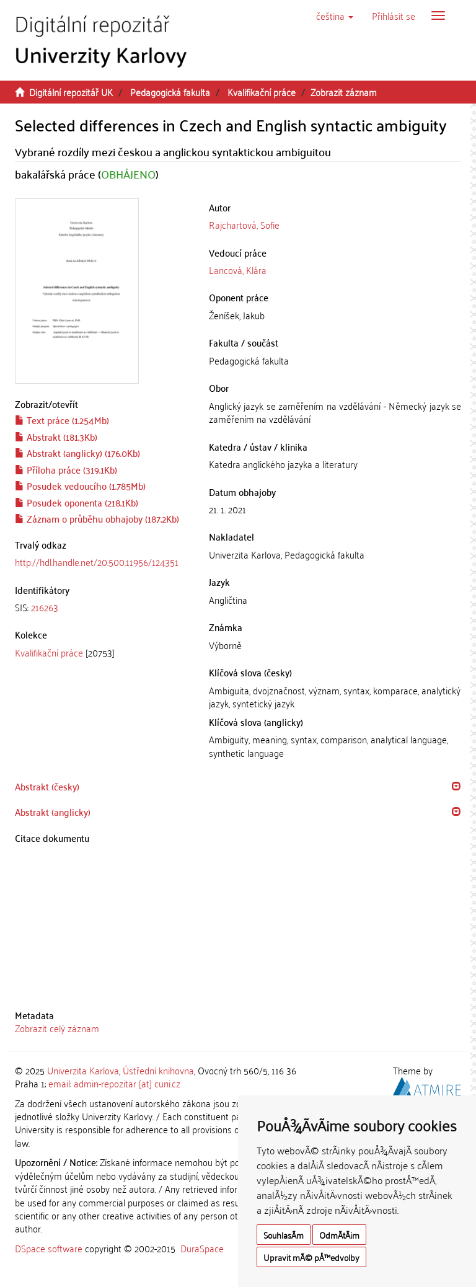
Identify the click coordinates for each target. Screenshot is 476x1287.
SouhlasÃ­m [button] (283, 1234)
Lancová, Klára (238, 269)
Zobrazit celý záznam (57, 1028)
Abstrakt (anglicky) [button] (52, 811)
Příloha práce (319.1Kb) (66, 469)
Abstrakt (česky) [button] (47, 786)
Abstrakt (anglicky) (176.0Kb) (77, 452)
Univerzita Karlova (83, 1070)
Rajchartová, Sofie (244, 224)
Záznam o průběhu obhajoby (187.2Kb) (97, 518)
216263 (44, 607)
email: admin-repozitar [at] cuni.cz (114, 1083)
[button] (335, 15)
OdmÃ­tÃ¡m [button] (339, 1234)
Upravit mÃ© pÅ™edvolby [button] (311, 1257)
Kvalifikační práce (261, 91)
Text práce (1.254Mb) (62, 419)
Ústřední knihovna (158, 1070)
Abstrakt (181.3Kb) (56, 436)
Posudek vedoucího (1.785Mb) (80, 485)
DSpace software (48, 1248)
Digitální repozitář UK (71, 91)
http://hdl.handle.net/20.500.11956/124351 (96, 561)
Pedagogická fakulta (170, 91)
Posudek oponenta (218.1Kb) (76, 502)
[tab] (102, 607)
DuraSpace (202, 1248)
